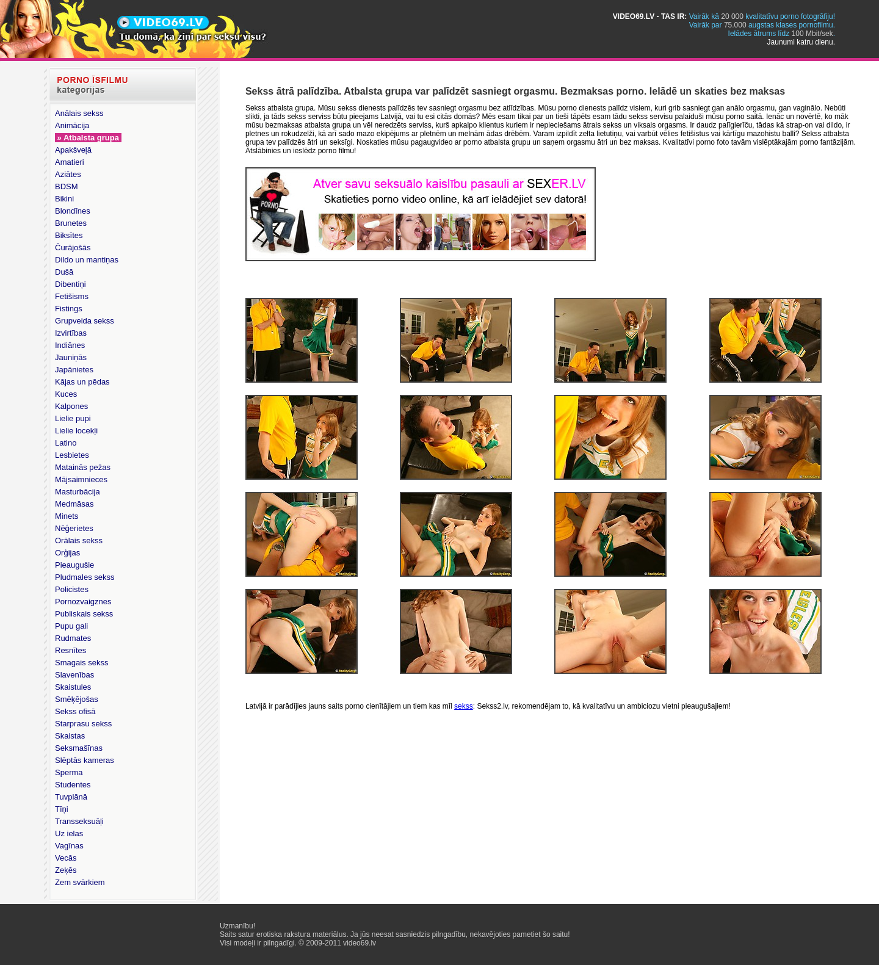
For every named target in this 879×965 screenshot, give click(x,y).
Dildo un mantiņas (86, 259)
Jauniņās (71, 357)
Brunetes (71, 223)
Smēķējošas (76, 699)
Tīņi (61, 809)
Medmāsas (74, 503)
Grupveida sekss (84, 320)
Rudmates (73, 638)
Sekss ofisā (75, 711)
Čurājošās (73, 247)
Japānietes (74, 369)
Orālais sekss (79, 540)
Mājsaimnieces (81, 479)
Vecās (65, 857)
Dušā (64, 271)
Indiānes (70, 345)
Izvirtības (71, 333)
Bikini (64, 198)
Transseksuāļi (79, 821)
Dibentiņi (70, 284)
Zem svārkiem (80, 882)
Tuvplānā (71, 796)
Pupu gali (71, 626)
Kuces (66, 394)
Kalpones (71, 406)
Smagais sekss (81, 662)
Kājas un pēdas (82, 381)
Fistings (68, 308)
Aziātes (68, 174)
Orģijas (67, 552)
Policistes (72, 589)
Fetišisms (72, 296)
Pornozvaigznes (83, 601)
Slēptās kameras (84, 760)
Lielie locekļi (76, 430)
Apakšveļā (73, 149)
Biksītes (69, 235)
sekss (463, 706)
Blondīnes (72, 210)
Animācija (72, 125)
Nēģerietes (74, 528)
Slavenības (74, 674)
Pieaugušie (74, 564)
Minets (66, 516)
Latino (65, 442)
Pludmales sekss (85, 577)
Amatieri (69, 162)
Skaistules (73, 687)
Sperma (69, 772)
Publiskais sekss (84, 613)
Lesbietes (72, 455)
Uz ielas (69, 833)
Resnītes (70, 650)
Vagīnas (69, 845)
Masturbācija (77, 491)
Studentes (73, 784)
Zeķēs (65, 870)
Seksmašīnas (79, 748)
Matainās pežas (82, 467)
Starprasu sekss (83, 723)
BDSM (66, 186)
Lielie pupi (73, 418)
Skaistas (70, 735)
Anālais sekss (79, 113)
